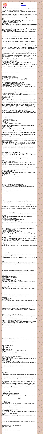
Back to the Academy (4, 432)
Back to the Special (4, 431)
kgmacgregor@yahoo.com (5, 429)
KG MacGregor (23, 5)
